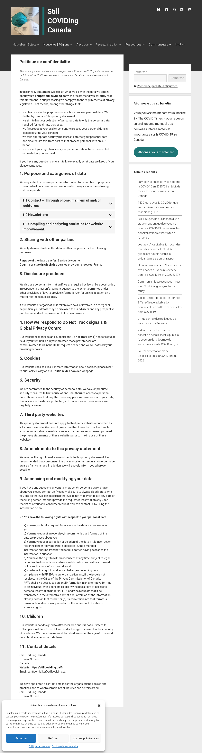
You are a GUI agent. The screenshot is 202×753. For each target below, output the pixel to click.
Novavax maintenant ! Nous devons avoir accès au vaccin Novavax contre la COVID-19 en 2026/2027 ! (160, 274)
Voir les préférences (86, 738)
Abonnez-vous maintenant (156, 156)
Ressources (141, 44)
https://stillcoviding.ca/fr (53, 100)
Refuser (53, 738)
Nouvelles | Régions (58, 44)
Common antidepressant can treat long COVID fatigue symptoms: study (159, 290)
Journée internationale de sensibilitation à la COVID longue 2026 (157, 360)
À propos (86, 44)
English (17, 50)
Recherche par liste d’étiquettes (157, 90)
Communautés (168, 44)
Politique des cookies (39, 746)
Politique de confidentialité (65, 746)
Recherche (140, 76)
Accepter (21, 738)
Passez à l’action (113, 44)
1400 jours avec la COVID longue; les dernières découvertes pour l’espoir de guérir (158, 211)
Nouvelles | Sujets (24, 44)
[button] (99, 705)
